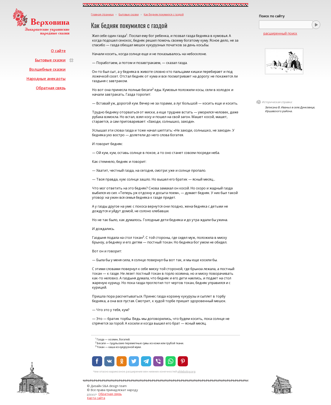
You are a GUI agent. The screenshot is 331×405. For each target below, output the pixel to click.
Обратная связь (51, 87)
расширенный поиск (280, 33)
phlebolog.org (186, 371)
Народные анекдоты (46, 78)
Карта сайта (96, 398)
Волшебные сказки (47, 69)
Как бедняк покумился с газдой (164, 14)
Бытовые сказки (50, 60)
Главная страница (102, 14)
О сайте (58, 50)
